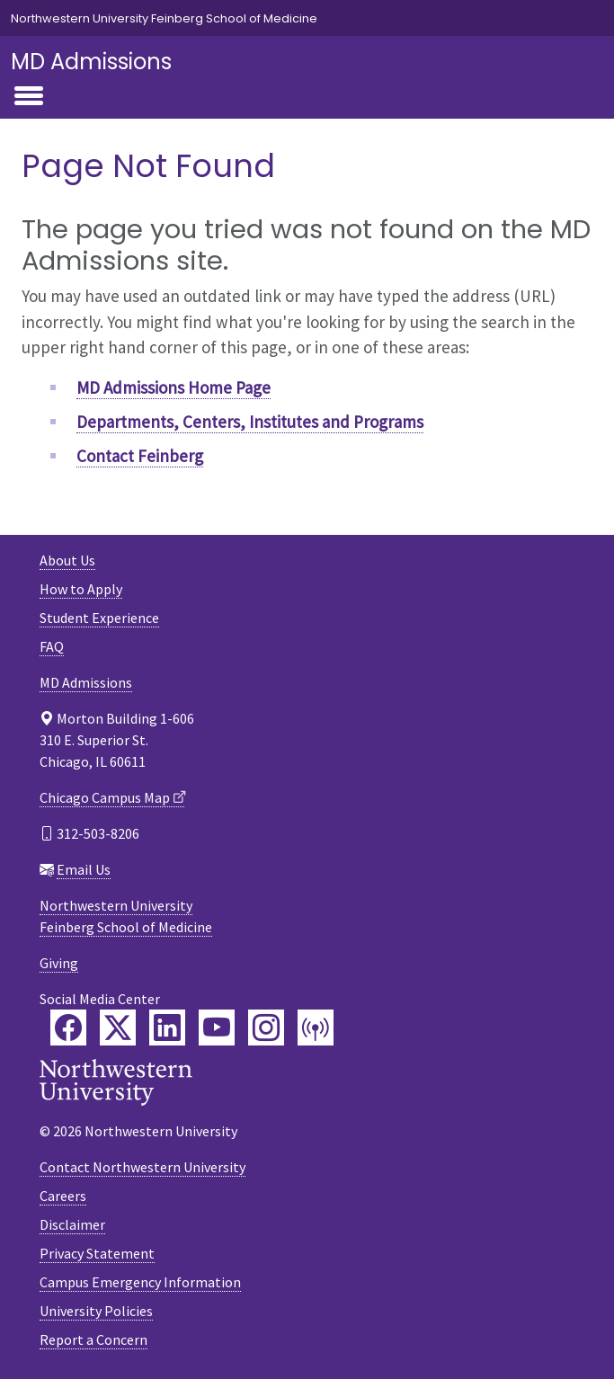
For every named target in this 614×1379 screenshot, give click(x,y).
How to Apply (81, 589)
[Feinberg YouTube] (217, 1027)
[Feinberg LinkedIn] (167, 1027)
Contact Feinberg (139, 456)
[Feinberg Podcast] (316, 1027)
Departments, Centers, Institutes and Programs (249, 421)
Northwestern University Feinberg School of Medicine (164, 18)
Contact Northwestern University (142, 1167)
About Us (67, 560)
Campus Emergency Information (140, 1282)
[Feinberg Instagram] (266, 1027)
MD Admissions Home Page (173, 387)
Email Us (84, 869)
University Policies (96, 1311)
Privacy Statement (97, 1253)
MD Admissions (91, 61)
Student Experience (99, 618)
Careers (63, 1196)
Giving (59, 963)
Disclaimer (72, 1224)
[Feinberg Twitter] (118, 1027)
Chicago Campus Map (105, 797)
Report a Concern (93, 1339)
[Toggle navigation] (28, 97)
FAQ (52, 646)
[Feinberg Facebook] (68, 1027)
